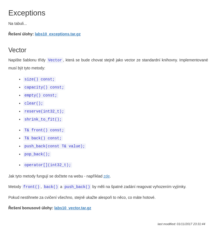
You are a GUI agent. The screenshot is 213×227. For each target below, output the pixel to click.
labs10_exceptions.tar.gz (58, 34)
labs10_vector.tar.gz (72, 204)
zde (106, 173)
